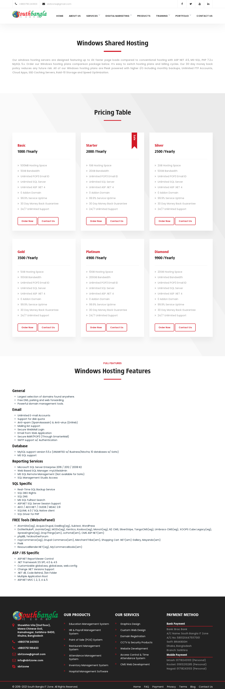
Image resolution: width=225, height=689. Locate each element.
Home (59, 16)
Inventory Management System (88, 662)
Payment (158, 683)
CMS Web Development (135, 661)
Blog (192, 683)
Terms (183, 683)
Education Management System (89, 621)
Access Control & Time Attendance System (134, 653)
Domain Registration (132, 633)
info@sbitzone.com (30, 657)
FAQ (146, 683)
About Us (75, 16)
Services (93, 16)
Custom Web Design (133, 627)
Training (163, 16)
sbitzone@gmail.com (32, 651)
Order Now (27, 218)
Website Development (134, 645)
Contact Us (205, 16)
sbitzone (23, 663)
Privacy (171, 683)
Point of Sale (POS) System (85, 637)
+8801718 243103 (28, 639)
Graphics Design (130, 621)
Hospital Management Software (88, 668)
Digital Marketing (118, 16)
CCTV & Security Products (136, 639)
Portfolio (183, 16)
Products (143, 16)
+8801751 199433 (28, 645)
